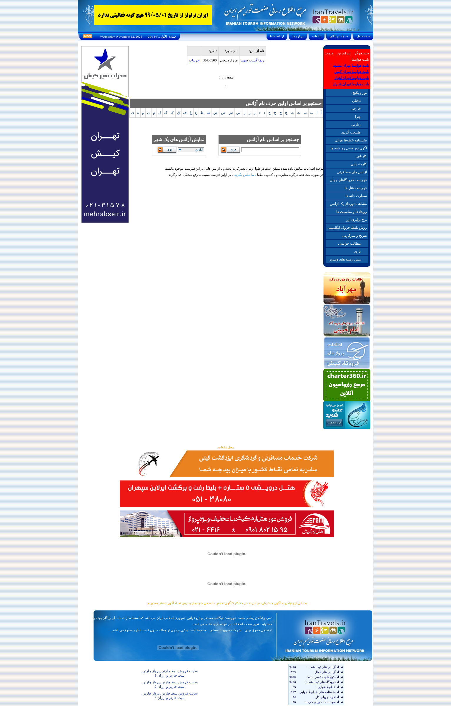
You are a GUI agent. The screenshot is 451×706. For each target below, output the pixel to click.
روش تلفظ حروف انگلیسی (347, 228)
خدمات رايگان (339, 36)
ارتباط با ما (277, 36)
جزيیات (194, 60)
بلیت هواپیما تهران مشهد (351, 66)
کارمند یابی (359, 164)
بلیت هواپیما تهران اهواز (351, 78)
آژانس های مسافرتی (352, 172)
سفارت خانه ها (356, 196)
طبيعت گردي (351, 132)
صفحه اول (363, 36)
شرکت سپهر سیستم (225, 630)
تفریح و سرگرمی (354, 235)
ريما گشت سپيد (252, 60)
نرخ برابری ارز (356, 220)
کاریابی (361, 156)
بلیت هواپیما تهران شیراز (351, 84)
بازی (357, 251)
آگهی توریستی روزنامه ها (348, 148)
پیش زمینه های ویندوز (345, 259)
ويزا (358, 116)
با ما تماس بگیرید (245, 174)
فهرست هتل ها (356, 188)
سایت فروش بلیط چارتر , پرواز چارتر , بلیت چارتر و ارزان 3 (170, 695)
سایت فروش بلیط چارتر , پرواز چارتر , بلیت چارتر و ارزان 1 (170, 673)
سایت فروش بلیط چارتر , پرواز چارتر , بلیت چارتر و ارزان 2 (170, 684)
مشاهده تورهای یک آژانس (348, 204)
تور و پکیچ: (359, 93)
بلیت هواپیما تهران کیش (351, 72)
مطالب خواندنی (349, 243)
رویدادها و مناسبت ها (351, 212)
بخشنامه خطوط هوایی (350, 140)
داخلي (356, 101)
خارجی (356, 108)
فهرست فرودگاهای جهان (348, 180)
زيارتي (356, 124)
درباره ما (298, 36)
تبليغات (316, 36)
